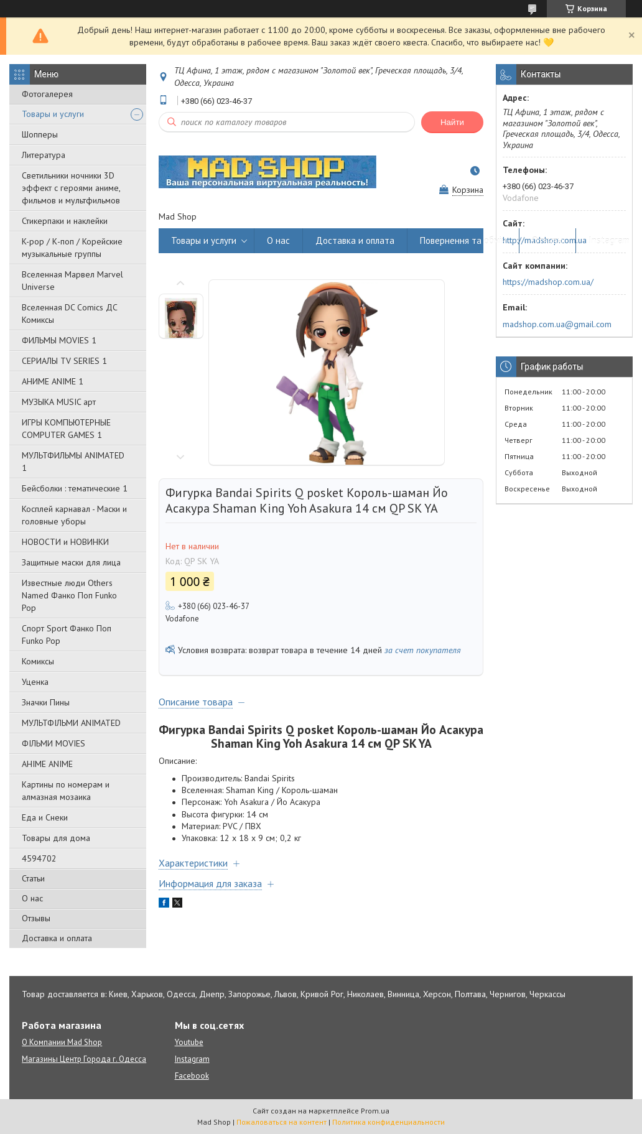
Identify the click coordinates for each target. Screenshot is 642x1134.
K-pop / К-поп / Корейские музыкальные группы (72, 247)
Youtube (189, 1042)
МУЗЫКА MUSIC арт (59, 401)
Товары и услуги (53, 113)
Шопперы (40, 134)
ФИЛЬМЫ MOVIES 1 (59, 340)
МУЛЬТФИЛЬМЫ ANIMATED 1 (73, 461)
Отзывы (36, 918)
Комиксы (38, 661)
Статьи (33, 878)
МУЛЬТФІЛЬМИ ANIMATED (71, 722)
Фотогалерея (47, 94)
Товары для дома (56, 838)
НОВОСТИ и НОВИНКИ (65, 541)
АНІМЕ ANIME (47, 763)
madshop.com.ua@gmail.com (557, 324)
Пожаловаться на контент (281, 1122)
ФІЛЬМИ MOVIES (53, 743)
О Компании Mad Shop (62, 1042)
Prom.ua (375, 1110)
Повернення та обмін (463, 240)
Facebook (192, 1076)
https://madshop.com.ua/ (548, 281)
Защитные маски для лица (71, 562)
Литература (43, 154)
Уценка (35, 681)
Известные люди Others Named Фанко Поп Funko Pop (69, 595)
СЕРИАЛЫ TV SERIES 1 (64, 360)
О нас (32, 898)
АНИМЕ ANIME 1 (52, 381)
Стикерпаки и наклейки (65, 220)
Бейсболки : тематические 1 (75, 488)
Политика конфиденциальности (388, 1122)
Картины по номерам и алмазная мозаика (65, 790)
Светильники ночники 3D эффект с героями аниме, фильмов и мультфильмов (71, 188)
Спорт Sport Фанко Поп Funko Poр (66, 634)
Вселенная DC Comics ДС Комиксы (70, 313)
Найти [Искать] (452, 122)
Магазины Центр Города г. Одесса (84, 1059)
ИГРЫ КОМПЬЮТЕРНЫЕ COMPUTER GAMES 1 (66, 428)
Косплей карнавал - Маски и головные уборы (74, 515)
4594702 (39, 858)
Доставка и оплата (57, 938)
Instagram (609, 240)
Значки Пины (46, 702)
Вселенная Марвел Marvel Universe (72, 280)
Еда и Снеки (45, 817)
